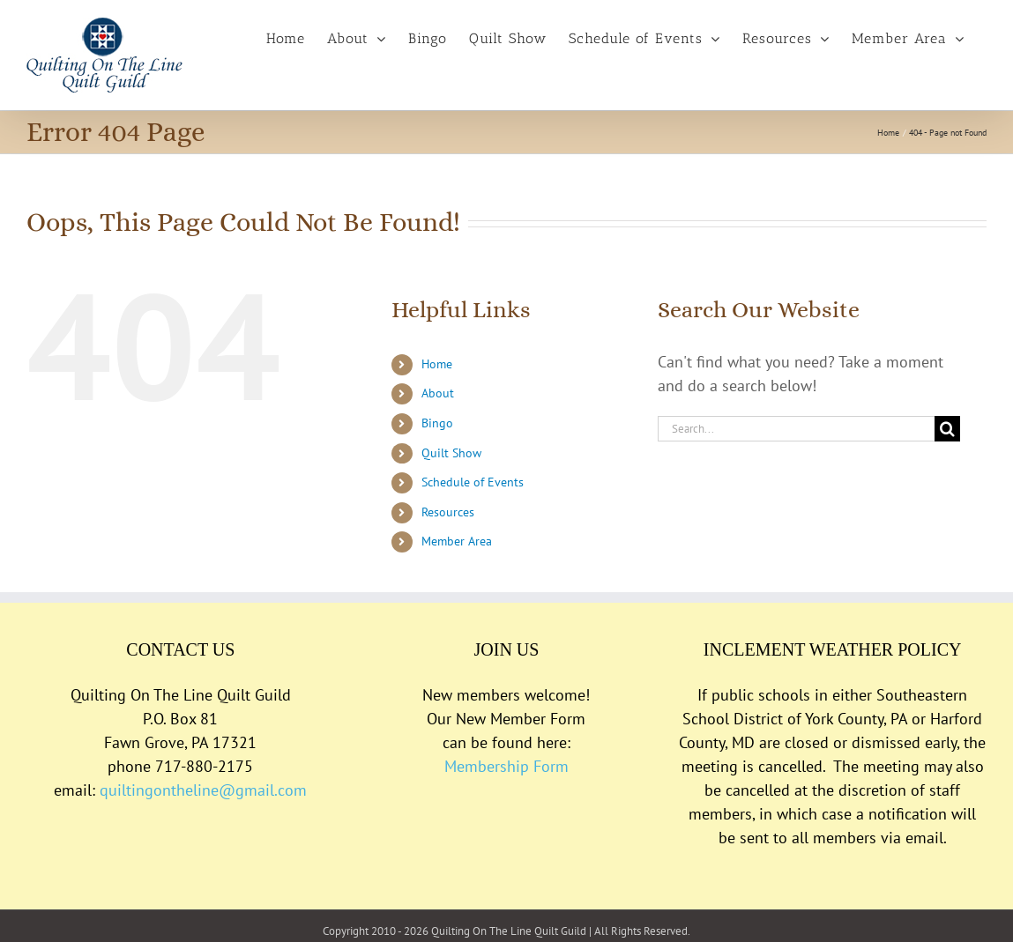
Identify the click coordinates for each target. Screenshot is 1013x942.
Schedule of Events (472, 482)
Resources (447, 512)
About (437, 393)
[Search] (947, 428)
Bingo (437, 423)
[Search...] (796, 428)
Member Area (456, 541)
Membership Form (506, 766)
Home (436, 364)
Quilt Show (451, 453)
